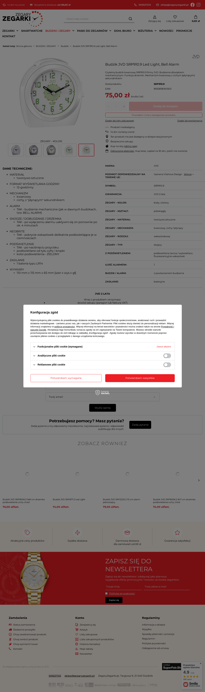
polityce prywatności (64, 326)
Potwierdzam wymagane (66, 378)
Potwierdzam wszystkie (139, 378)
